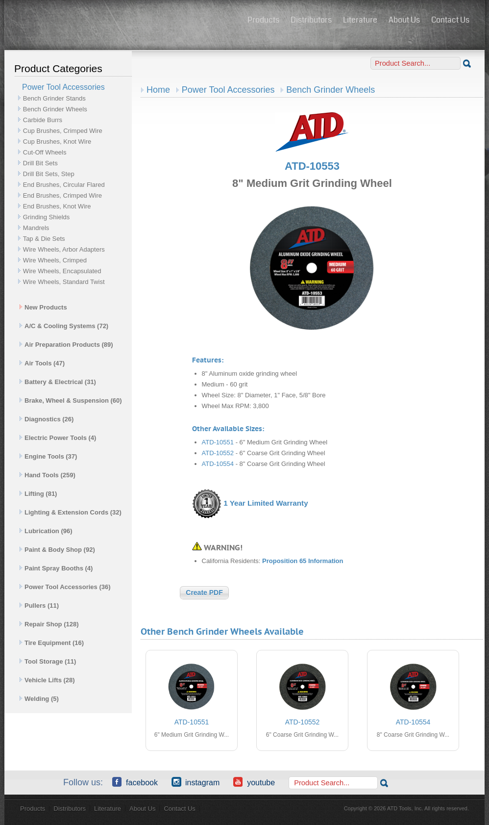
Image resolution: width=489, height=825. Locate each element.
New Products (43, 307)
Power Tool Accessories (228, 90)
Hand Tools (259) (47, 475)
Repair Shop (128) (49, 624)
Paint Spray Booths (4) (56, 568)
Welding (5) (39, 698)
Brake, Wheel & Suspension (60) (70, 400)
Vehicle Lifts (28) (47, 680)
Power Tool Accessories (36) (65, 587)
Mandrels (36, 228)
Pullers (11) (39, 605)
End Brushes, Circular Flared (64, 184)
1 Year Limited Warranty (265, 503)
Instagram (195, 782)
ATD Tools (122, 21)
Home (158, 90)
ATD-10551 (218, 442)
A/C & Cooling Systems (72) (63, 326)
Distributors (311, 20)
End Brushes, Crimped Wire (62, 195)
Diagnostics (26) (46, 419)
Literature (360, 20)
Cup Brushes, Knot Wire (57, 141)
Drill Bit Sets (40, 163)
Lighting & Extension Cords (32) (70, 512)
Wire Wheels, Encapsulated (62, 271)
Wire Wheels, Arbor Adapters (64, 249)
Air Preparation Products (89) (66, 344)
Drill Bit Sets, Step (48, 174)
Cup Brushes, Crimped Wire (62, 130)
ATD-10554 (218, 463)
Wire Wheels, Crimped (55, 260)
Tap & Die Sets (44, 238)
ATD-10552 (218, 453)
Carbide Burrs (42, 120)
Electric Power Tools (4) (57, 437)
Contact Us (450, 20)
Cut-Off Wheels (45, 152)
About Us (404, 20)
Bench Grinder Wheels (55, 109)
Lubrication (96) (46, 531)
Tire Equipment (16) (51, 642)
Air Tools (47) (42, 363)
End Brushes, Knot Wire (57, 206)
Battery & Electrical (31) (57, 382)
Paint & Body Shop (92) (57, 549)
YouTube (254, 782)
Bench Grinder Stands (54, 98)
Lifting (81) (38, 493)
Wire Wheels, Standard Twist (64, 281)
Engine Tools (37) (48, 456)
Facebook (135, 782)
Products (263, 20)
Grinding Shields (46, 217)
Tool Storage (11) (47, 661)
